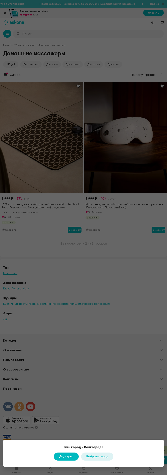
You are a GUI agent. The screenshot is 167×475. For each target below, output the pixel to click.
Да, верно (66, 456)
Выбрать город (97, 456)
